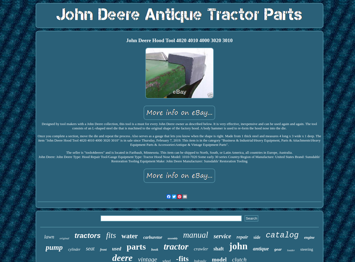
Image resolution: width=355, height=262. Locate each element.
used (116, 248)
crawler (201, 248)
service (222, 236)
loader (291, 250)
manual (195, 235)
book (154, 249)
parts (136, 246)
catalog (282, 235)
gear (278, 249)
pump (54, 247)
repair (242, 237)
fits (111, 235)
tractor (176, 246)
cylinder (74, 249)
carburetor (152, 237)
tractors (88, 235)
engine (309, 238)
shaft (219, 248)
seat (90, 248)
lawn (49, 237)
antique (261, 248)
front (103, 249)
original (64, 238)
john (238, 246)
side (257, 237)
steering (306, 249)
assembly (173, 238)
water (129, 236)
